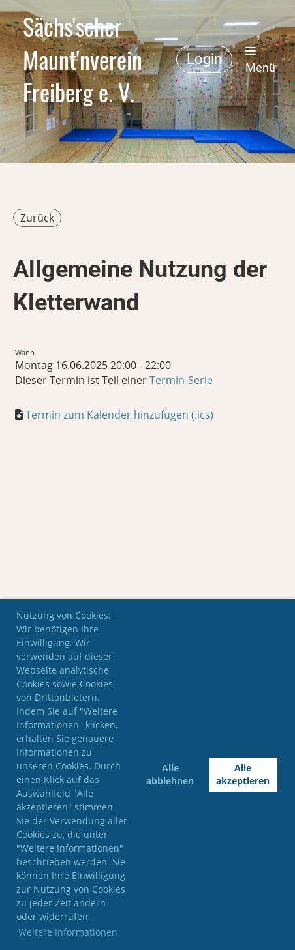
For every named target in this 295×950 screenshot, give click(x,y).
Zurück (37, 218)
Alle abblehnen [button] (170, 774)
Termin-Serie (181, 380)
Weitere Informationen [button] (67, 932)
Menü (260, 59)
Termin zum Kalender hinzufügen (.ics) (119, 415)
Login (204, 59)
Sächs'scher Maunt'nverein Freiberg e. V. (82, 59)
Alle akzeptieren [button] (243, 774)
